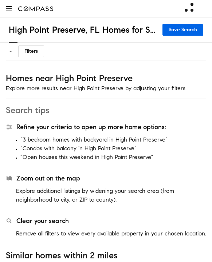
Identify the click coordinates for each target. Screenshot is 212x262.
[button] (8, 8)
